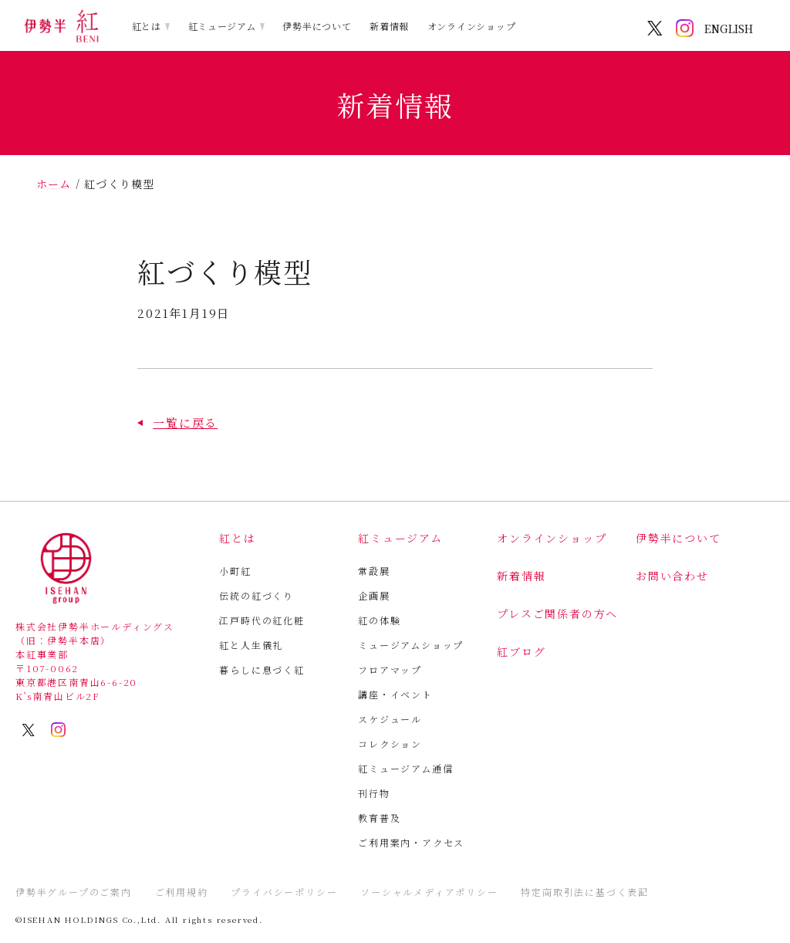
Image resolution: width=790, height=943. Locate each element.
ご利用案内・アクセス (411, 842)
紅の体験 (379, 620)
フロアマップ (390, 669)
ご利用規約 (181, 891)
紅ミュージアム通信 (405, 768)
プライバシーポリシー (284, 891)
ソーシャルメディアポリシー (429, 891)
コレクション (390, 743)
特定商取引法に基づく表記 (585, 891)
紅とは (146, 25)
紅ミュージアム (222, 25)
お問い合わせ (672, 575)
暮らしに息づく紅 (261, 669)
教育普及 (379, 817)
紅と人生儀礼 (251, 644)
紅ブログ (521, 651)
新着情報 (389, 25)
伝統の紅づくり (256, 595)
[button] (177, 422)
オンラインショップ (471, 25)
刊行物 (374, 792)
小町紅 (235, 570)
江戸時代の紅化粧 (261, 620)
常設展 (374, 570)
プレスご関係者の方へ (557, 613)
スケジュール (390, 718)
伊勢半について (316, 25)
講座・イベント (395, 694)
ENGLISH (728, 28)
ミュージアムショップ (411, 644)
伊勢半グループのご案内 (73, 891)
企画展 (374, 595)
